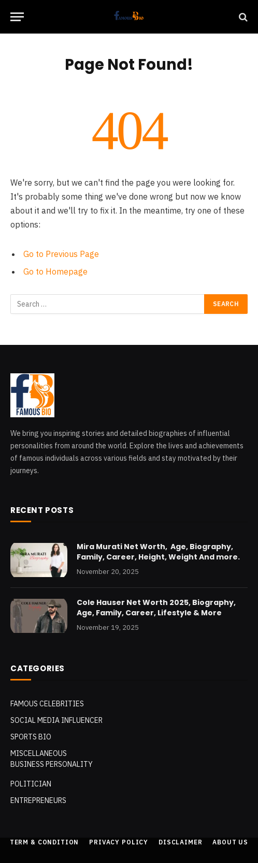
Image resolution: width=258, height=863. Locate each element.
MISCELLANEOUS (38, 753)
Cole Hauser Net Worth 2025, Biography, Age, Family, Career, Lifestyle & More (156, 607)
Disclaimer (180, 842)
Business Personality (51, 764)
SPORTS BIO (30, 736)
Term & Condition (44, 842)
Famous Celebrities (47, 703)
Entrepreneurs (38, 800)
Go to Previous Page (61, 254)
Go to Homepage (55, 271)
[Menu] (17, 16)
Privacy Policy (118, 842)
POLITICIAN (30, 784)
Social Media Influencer (56, 720)
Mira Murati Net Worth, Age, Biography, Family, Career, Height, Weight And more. (158, 551)
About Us (230, 842)
